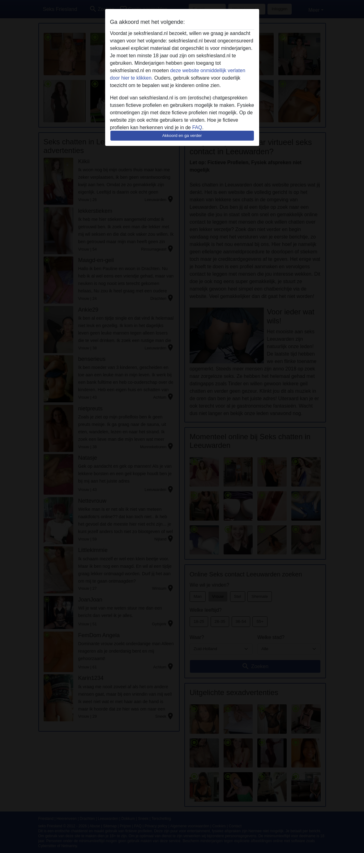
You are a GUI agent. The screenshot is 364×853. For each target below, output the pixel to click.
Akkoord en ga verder (182, 135)
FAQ (197, 127)
